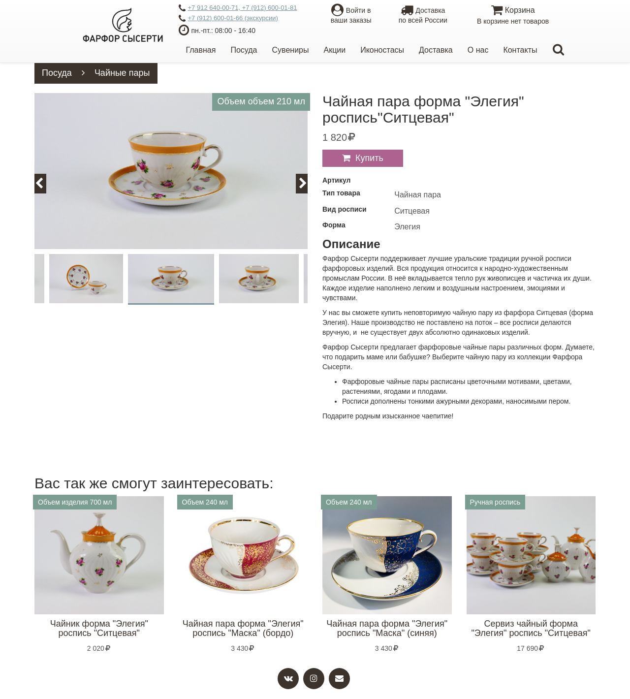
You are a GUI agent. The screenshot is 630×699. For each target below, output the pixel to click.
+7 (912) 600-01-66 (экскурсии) (228, 18)
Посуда (243, 50)
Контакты (520, 50)
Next (307, 183)
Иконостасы (382, 50)
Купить (369, 158)
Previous (44, 183)
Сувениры (290, 50)
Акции (334, 50)
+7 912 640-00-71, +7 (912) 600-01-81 (238, 8)
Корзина (512, 16)
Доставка (436, 50)
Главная (201, 50)
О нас (478, 50)
